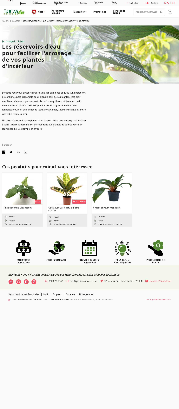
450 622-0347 (54, 281)
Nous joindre (86, 294)
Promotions (99, 11)
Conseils (16, 21)
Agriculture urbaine (58, 11)
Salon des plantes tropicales (61, 2)
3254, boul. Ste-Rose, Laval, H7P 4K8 (121, 281)
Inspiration (133, 3)
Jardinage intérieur (13, 41)
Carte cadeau (114, 2)
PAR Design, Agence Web (80, 300)
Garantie (70, 294)
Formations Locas (98, 2)
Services (83, 3)
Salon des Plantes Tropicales (23, 294)
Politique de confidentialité (159, 300)
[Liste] (170, 12)
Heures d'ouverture (158, 281)
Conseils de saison (119, 11)
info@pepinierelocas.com (81, 281)
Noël (11, 1)
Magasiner (79, 11)
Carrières (152, 3)
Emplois (57, 294)
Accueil (5, 21)
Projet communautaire (39, 2)
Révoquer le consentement (101, 300)
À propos (23, 2)
